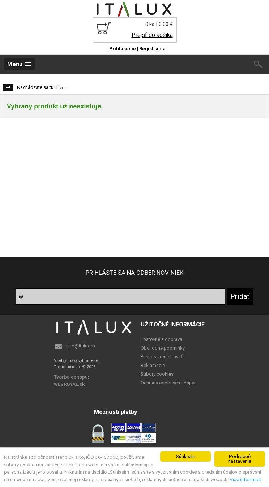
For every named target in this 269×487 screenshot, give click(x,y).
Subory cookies (157, 374)
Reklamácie (153, 365)
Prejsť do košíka (152, 34)
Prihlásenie (122, 48)
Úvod (62, 87)
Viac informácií (245, 479)
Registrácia (152, 48)
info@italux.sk (81, 346)
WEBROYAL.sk (69, 384)
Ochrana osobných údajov (168, 382)
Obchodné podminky (163, 348)
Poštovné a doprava (161, 339)
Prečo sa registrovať (162, 356)
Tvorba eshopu (71, 377)
